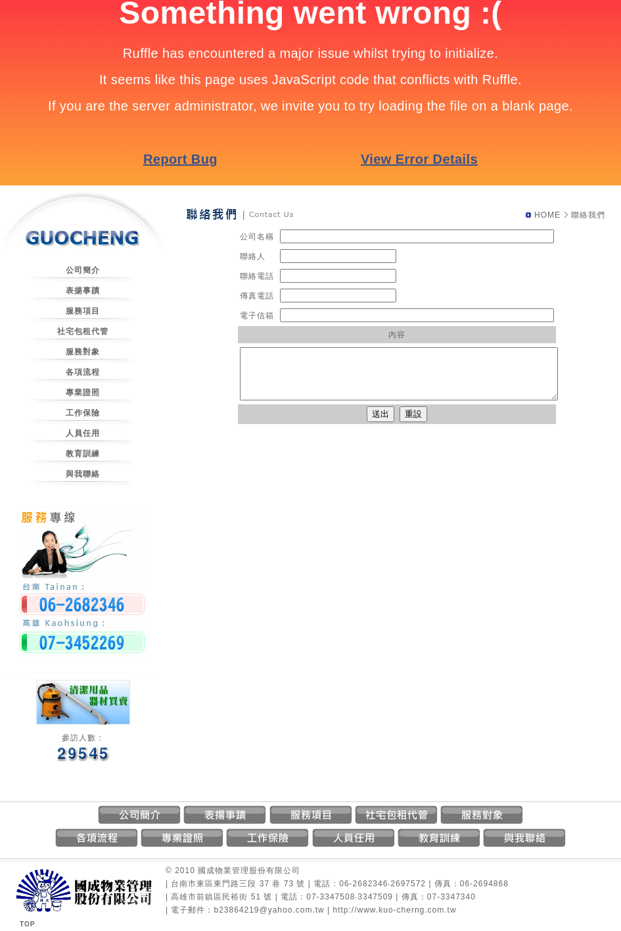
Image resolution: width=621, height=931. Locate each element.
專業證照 (83, 392)
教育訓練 (83, 453)
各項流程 (83, 372)
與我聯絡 (83, 474)
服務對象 (83, 351)
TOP (27, 924)
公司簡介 (83, 270)
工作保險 (83, 413)
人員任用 (83, 433)
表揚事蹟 (83, 290)
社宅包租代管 (82, 331)
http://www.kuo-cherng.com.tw (395, 910)
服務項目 (83, 311)
